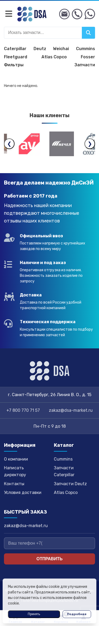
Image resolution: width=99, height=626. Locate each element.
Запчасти (84, 64)
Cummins (85, 48)
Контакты (14, 483)
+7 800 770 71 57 (23, 410)
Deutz (40, 48)
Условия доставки (22, 492)
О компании (16, 459)
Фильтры (13, 64)
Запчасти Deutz (70, 483)
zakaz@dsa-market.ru (71, 410)
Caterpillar (15, 48)
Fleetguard (15, 56)
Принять (34, 614)
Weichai (61, 48)
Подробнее (77, 614)
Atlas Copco (54, 56)
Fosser (88, 56)
